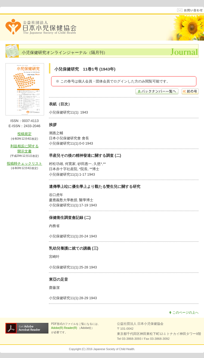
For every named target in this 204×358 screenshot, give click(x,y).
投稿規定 (24, 134)
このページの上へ (184, 312)
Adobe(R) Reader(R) (64, 327)
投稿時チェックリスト (24, 163)
